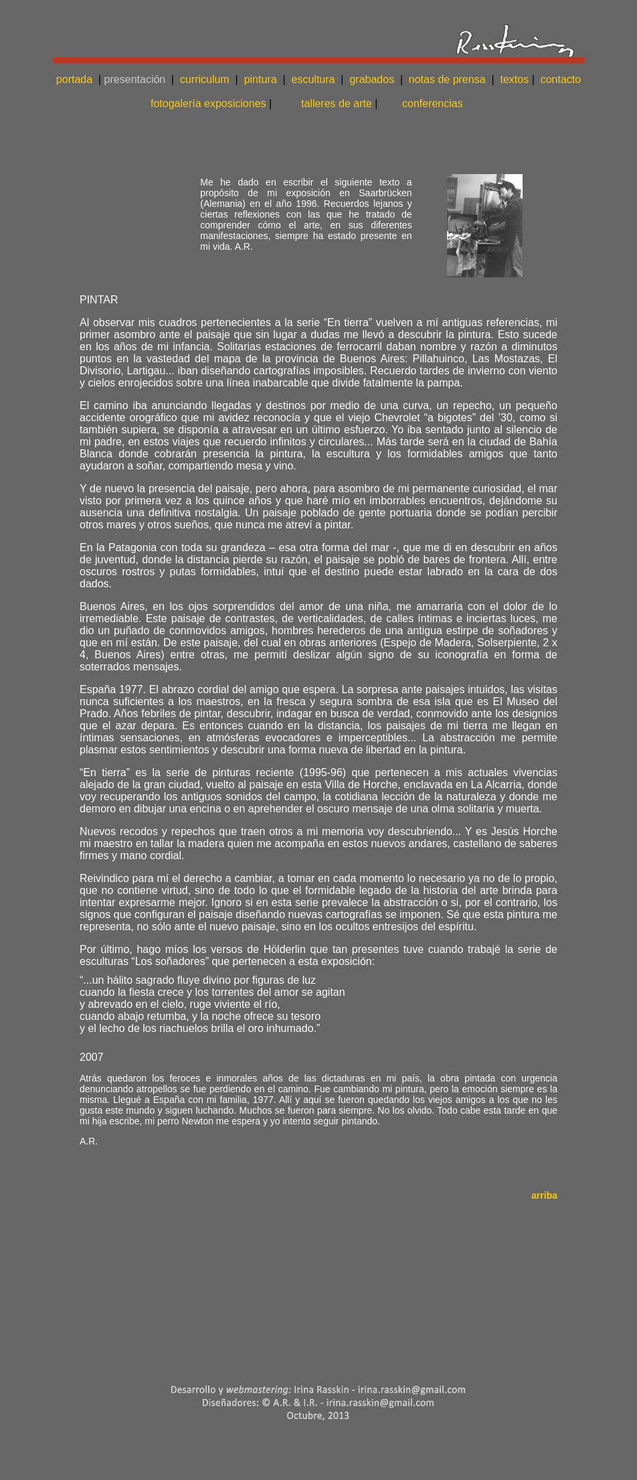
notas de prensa (447, 79)
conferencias (432, 103)
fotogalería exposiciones (211, 103)
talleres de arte (336, 103)
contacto (561, 79)
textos (514, 79)
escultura (313, 79)
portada (74, 79)
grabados (371, 79)
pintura (258, 79)
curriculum (205, 79)
